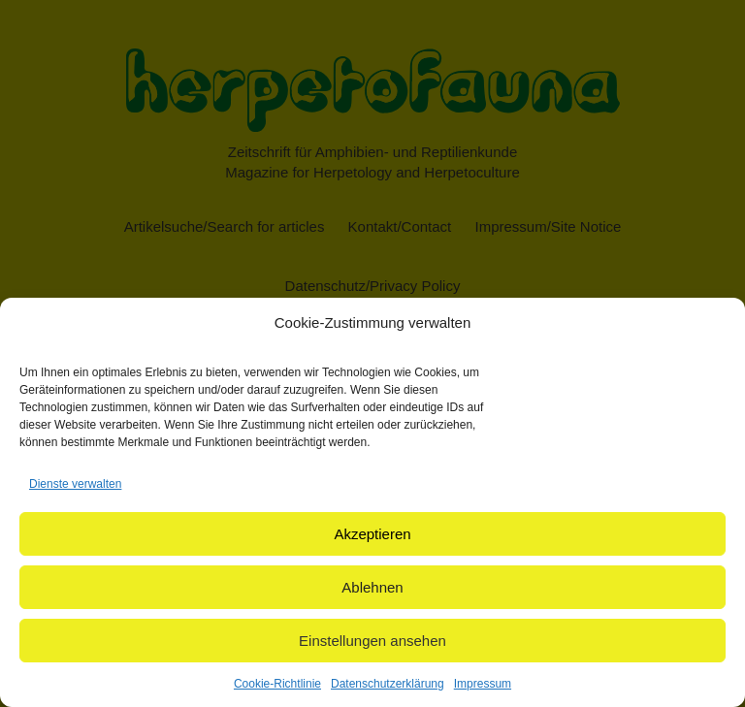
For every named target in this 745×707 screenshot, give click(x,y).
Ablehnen (372, 587)
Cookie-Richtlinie (277, 684)
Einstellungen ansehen (372, 640)
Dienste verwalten (75, 484)
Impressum (482, 684)
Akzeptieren (372, 534)
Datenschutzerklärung (387, 684)
